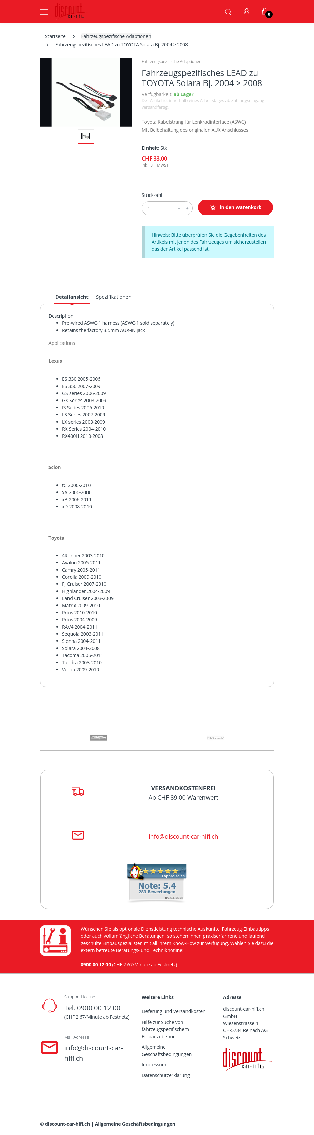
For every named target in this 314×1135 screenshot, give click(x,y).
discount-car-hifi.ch (67, 1124)
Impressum (154, 1064)
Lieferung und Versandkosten (173, 1011)
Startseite (55, 36)
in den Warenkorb (235, 207)
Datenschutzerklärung (166, 1075)
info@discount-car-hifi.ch (183, 836)
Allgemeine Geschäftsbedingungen (167, 1050)
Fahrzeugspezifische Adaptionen (116, 36)
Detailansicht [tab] (72, 296)
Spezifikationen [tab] (114, 296)
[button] (228, 11)
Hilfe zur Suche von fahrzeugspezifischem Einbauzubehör (165, 1029)
